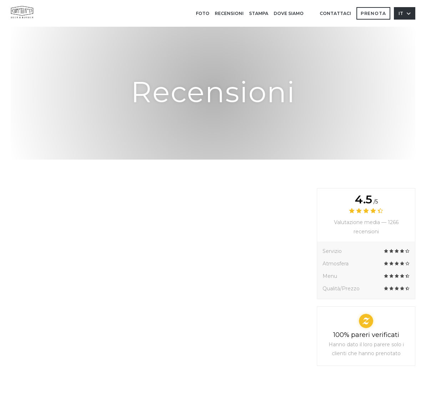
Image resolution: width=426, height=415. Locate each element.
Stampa (258, 13)
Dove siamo (289, 13)
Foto (202, 13)
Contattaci (335, 13)
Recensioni (229, 13)
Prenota (373, 13)
